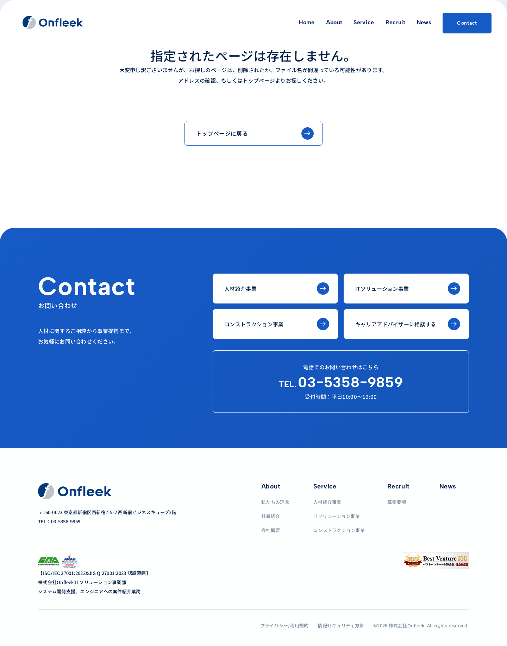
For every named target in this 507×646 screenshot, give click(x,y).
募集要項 (396, 502)
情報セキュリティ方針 (341, 625)
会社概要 (270, 530)
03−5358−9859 (340, 382)
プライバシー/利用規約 (284, 625)
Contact (467, 23)
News (424, 22)
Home (306, 22)
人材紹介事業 (327, 502)
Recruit (396, 22)
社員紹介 (270, 516)
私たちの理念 (275, 502)
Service (363, 22)
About (334, 22)
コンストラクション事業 (339, 530)
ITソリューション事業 (336, 516)
